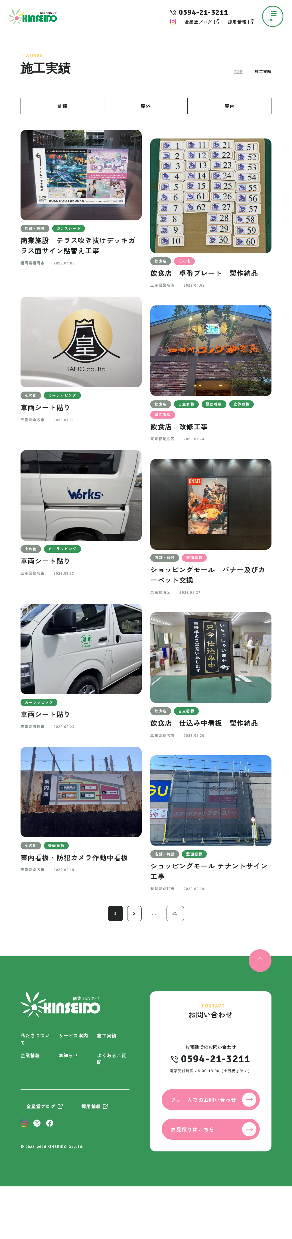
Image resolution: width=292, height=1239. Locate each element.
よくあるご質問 (111, 1059)
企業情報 (30, 1055)
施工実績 (107, 1035)
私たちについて (35, 1039)
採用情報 (237, 21)
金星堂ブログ (198, 21)
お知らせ (68, 1055)
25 (175, 913)
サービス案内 (73, 1035)
